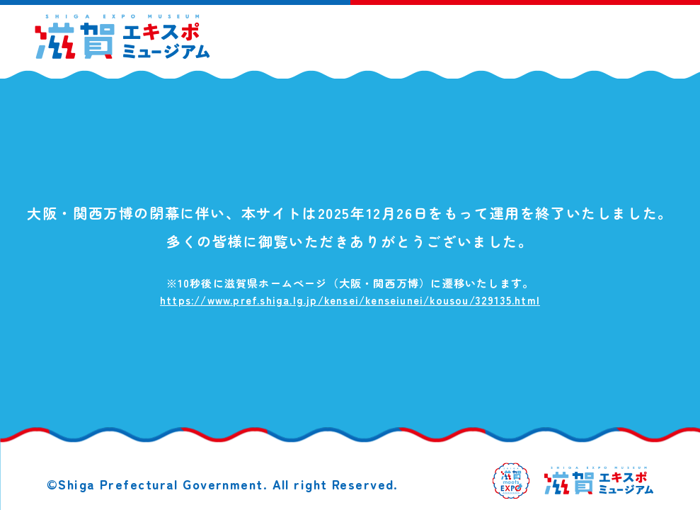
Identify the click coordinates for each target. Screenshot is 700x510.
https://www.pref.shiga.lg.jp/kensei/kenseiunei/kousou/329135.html (350, 300)
